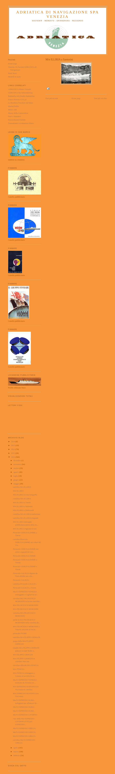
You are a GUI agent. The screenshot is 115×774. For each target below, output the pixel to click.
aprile (15, 748)
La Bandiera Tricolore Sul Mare (20, 103)
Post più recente (52, 98)
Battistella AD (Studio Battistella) (21, 96)
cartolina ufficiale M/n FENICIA (25, 665)
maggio (16, 484)
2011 (13, 453)
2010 (13, 457)
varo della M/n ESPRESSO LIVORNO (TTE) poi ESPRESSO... (23, 722)
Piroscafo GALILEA (21, 580)
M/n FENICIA (18, 669)
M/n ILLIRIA (18, 491)
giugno (16, 480)
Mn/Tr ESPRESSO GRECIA (24, 728)
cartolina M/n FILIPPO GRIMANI (26, 637)
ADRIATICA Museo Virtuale (19, 89)
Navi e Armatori (14, 116)
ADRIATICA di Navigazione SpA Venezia (57, 14)
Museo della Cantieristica (18, 113)
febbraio (17, 755)
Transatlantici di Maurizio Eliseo (21, 123)
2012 (13, 449)
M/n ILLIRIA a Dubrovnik (23, 510)
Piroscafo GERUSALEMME (24, 556)
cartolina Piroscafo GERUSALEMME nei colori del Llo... (27, 542)
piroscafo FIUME (20, 633)
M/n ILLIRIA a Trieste (22, 502)
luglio (16, 476)
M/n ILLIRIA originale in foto (25, 529)
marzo (16, 751)
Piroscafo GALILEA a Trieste (24, 588)
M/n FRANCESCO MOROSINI (25, 605)
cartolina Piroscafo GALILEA (24, 584)
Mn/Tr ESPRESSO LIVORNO (25, 715)
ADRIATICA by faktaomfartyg (20, 93)
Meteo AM (12, 110)
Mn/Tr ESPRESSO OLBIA (23, 707)
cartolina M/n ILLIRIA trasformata (26, 514)
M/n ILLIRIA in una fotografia (25, 495)
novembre (17, 464)
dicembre (17, 460)
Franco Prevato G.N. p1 (17, 99)
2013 (13, 445)
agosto (16, 472)
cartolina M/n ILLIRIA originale (25, 518)
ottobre (16, 468)
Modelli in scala (14, 77)
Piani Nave (12, 73)
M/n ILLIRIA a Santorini (22, 506)
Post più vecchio (100, 98)
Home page (76, 98)
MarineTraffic (13, 106)
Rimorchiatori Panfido (17, 120)
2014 (13, 441)
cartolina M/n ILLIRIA (22, 487)
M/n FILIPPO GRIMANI (23, 655)
